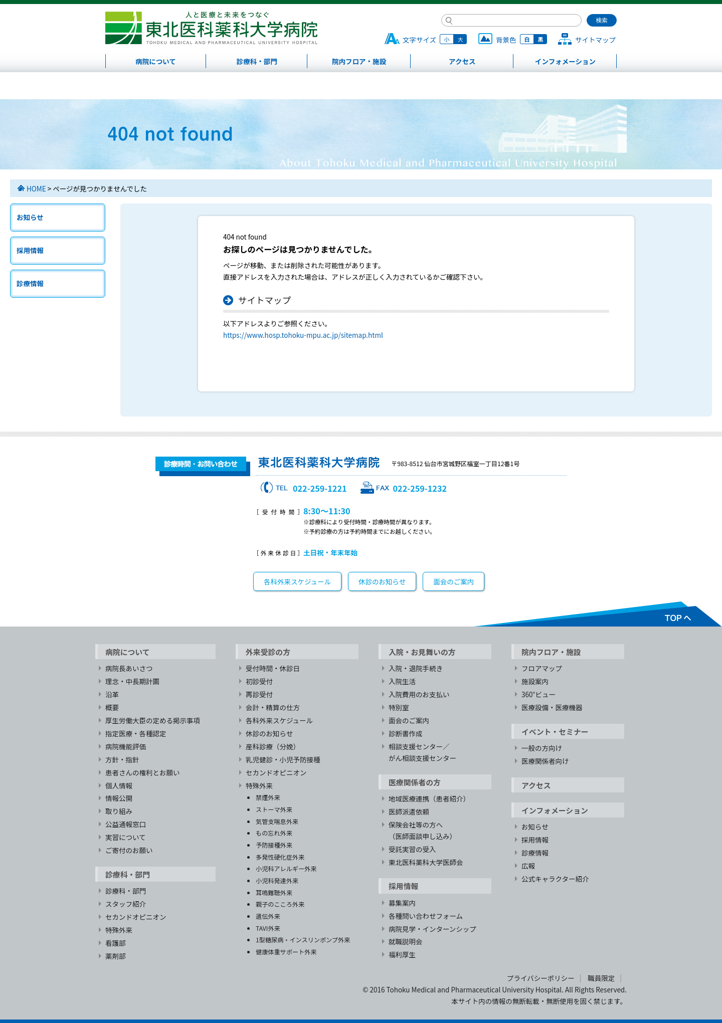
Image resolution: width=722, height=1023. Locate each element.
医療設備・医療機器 (552, 707)
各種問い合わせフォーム (426, 916)
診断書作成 (406, 733)
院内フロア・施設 (359, 61)
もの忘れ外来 (274, 833)
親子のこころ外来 (280, 904)
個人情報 (118, 785)
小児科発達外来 (277, 880)
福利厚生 (402, 954)
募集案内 (402, 903)
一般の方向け (541, 748)
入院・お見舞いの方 (422, 652)
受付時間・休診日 (273, 668)
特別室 (399, 707)
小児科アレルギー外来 (286, 868)
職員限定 (601, 978)
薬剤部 (115, 956)
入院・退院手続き (416, 668)
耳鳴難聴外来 (274, 892)
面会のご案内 (453, 581)
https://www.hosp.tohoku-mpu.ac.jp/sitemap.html (303, 335)
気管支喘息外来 (277, 821)
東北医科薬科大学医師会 (426, 862)
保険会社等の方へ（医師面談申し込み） (422, 830)
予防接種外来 (274, 845)
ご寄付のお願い (129, 850)
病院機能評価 (125, 746)
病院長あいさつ (129, 668)
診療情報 (30, 283)
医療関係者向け (545, 761)
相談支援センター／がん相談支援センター (422, 752)
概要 (112, 707)
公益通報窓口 (125, 824)
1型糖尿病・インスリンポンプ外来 (303, 939)
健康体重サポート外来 (286, 951)
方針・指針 (122, 759)
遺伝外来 (268, 916)
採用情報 (30, 250)
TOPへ (597, 614)
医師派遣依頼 (409, 811)
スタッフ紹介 (125, 904)
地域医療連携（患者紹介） (429, 798)
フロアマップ (541, 668)
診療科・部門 (257, 61)
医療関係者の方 (415, 782)
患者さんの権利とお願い (142, 772)
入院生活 (402, 681)
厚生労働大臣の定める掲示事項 (152, 720)
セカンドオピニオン (135, 917)
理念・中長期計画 (132, 681)
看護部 (115, 943)
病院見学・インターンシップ (432, 929)
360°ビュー (538, 694)
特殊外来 (118, 930)
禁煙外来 (268, 797)
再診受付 (259, 694)
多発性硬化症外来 (280, 857)
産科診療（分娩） (273, 746)
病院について (155, 61)
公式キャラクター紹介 (555, 879)
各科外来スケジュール (297, 581)
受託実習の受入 (412, 849)
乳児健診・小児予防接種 (283, 759)
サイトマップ (595, 40)
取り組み (118, 811)
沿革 (112, 694)
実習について (125, 837)
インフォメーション (565, 61)
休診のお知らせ (382, 581)
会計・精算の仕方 (273, 707)
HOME (36, 188)
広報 (528, 866)
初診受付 (259, 681)
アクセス (462, 61)
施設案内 (535, 681)
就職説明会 (406, 941)
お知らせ (30, 217)
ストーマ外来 (274, 809)
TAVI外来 (268, 928)
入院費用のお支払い (419, 694)
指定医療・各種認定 (135, 733)
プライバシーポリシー (541, 978)
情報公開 (118, 798)
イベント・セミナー (555, 731)
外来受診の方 (268, 652)
